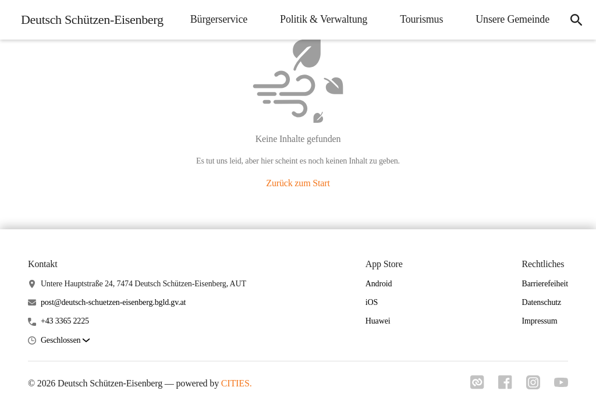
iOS (372, 302)
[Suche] (576, 20)
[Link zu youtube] (561, 383)
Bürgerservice (218, 19)
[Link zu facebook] (505, 382)
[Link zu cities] (477, 382)
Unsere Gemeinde (512, 19)
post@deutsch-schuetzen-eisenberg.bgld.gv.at (113, 302)
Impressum (539, 321)
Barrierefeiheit (545, 283)
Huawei (378, 321)
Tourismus (421, 19)
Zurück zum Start (297, 183)
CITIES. (236, 383)
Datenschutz (541, 302)
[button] (65, 341)
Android (379, 283)
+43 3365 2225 (65, 321)
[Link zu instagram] (533, 382)
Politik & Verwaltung (323, 19)
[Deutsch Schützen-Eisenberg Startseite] (89, 19)
